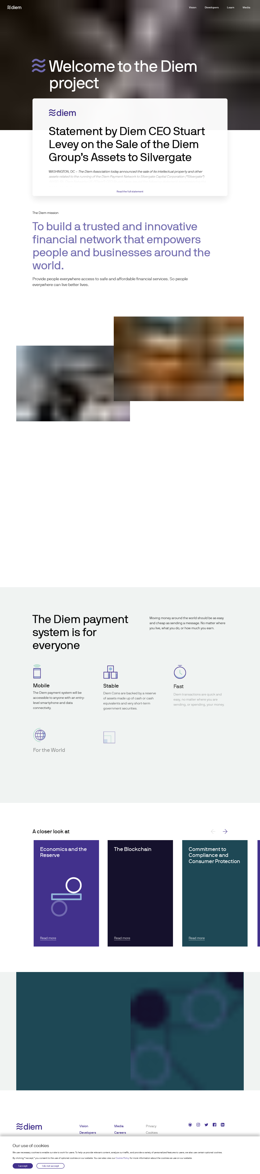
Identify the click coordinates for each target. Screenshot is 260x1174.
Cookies (152, 1132)
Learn (230, 7)
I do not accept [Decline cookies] (50, 1165)
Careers (120, 1132)
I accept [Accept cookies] (22, 1165)
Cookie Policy (122, 1158)
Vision (192, 7)
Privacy (151, 1126)
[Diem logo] (14, 7)
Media (246, 7)
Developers (212, 7)
